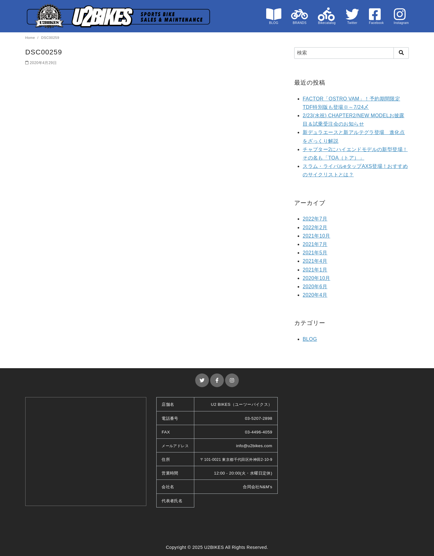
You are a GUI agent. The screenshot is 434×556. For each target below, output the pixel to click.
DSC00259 (50, 37)
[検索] (351, 52)
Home (30, 37)
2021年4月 (315, 261)
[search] (401, 52)
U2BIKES (214, 547)
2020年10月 (316, 278)
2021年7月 (315, 244)
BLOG (310, 339)
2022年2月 (315, 227)
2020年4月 (315, 295)
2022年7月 (315, 218)
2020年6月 (315, 286)
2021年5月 (315, 252)
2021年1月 (315, 269)
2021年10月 (316, 236)
